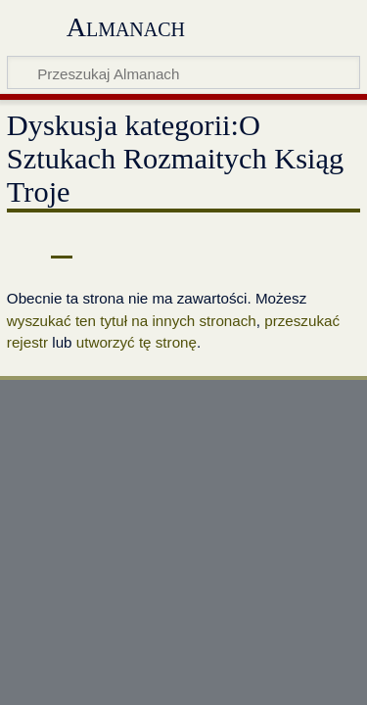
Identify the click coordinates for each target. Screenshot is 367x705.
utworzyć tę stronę (136, 342)
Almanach (126, 27)
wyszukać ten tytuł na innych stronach (131, 320)
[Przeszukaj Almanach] (183, 72)
